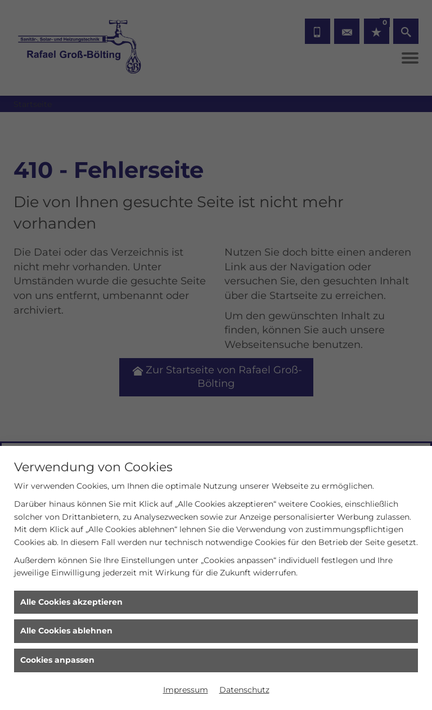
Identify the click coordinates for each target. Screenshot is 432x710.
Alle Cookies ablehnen (66, 631)
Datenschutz (244, 690)
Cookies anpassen (57, 660)
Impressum (185, 690)
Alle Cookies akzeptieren (71, 602)
